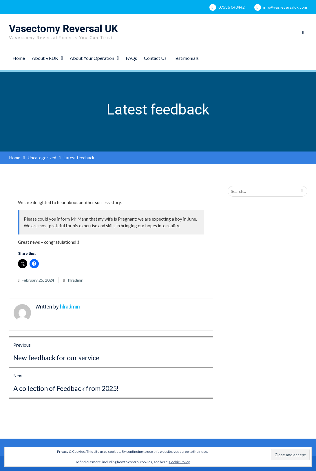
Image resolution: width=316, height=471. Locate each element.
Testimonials (186, 58)
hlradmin (75, 280)
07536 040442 (231, 7)
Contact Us (155, 58)
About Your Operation (92, 58)
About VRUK (45, 58)
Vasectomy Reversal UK (63, 29)
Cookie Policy (179, 462)
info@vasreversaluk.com (285, 7)
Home (18, 58)
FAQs (131, 58)
